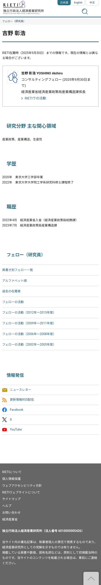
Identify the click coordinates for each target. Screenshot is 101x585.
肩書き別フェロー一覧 (17, 270)
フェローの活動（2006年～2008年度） (29, 334)
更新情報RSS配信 (22, 400)
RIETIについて (12, 472)
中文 (92, 2)
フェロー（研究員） (14, 21)
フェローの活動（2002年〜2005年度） (29, 344)
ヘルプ (6, 506)
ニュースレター (20, 390)
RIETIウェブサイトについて (21, 492)
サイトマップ (11, 499)
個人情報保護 (11, 479)
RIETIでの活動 (35, 98)
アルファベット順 (14, 280)
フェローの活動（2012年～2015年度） (29, 312)
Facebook (16, 409)
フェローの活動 (13, 302)
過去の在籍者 (11, 291)
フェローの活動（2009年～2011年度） (29, 323)
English (78, 2)
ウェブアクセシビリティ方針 (22, 485)
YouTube (16, 429)
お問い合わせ (11, 512)
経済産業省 (10, 519)
